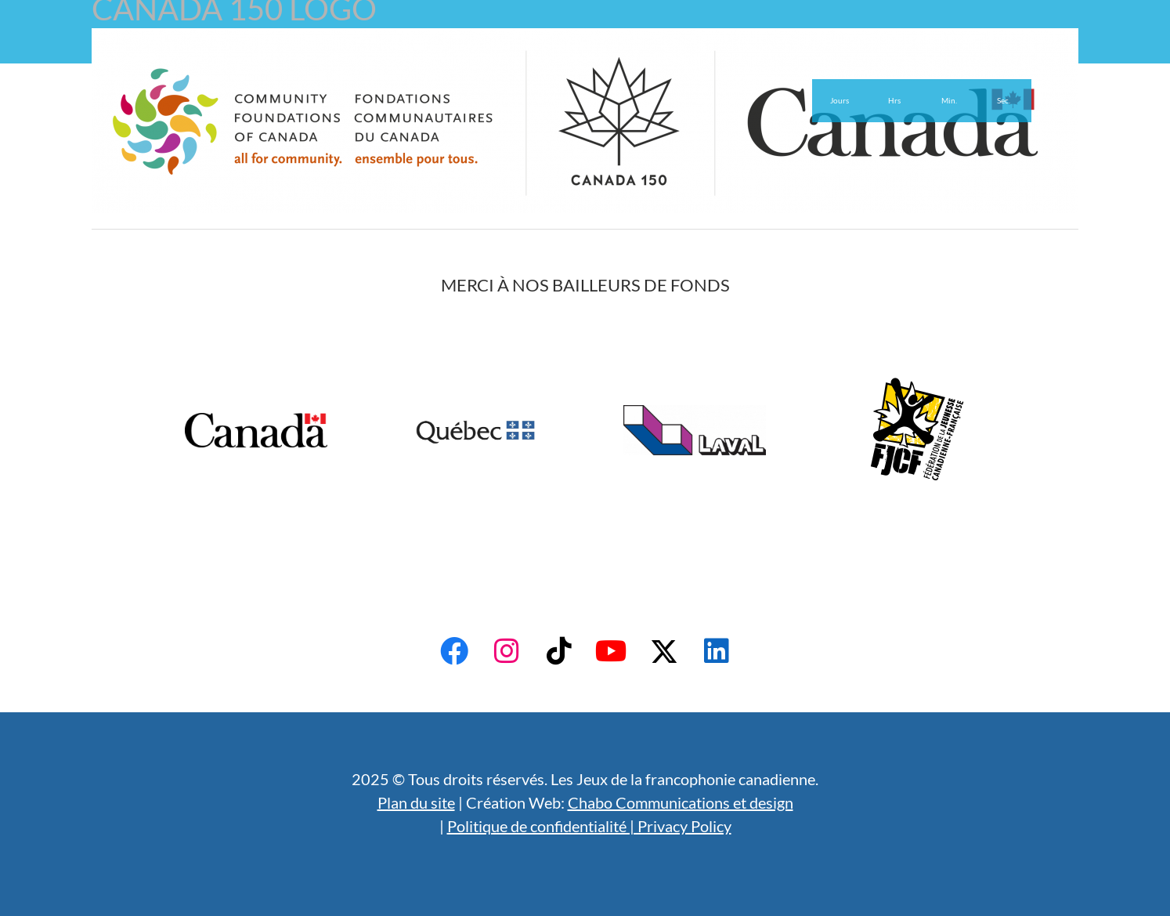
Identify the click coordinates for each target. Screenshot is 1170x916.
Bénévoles (414, 45)
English (574, 45)
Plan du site (416, 802)
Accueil (171, 45)
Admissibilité (326, 45)
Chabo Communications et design (680, 802)
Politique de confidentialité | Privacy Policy (589, 825)
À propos (241, 45)
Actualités (498, 45)
